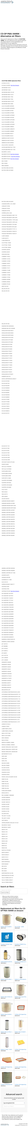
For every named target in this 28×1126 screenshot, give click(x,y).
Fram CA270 (4, 489)
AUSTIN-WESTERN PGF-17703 (8, 147)
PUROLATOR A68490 (6, 790)
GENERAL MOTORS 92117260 (8, 572)
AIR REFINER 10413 (6, 87)
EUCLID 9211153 (5, 446)
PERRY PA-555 (5, 779)
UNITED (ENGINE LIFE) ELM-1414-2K (10, 822)
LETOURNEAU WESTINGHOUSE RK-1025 (11, 696)
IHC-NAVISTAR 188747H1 (7, 602)
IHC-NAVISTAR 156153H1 (7, 593)
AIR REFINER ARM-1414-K (7, 94)
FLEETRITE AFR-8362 (6, 482)
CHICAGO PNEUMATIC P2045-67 (9, 233)
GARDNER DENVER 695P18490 (9, 508)
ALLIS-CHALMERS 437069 (7, 110)
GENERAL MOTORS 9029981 (8, 535)
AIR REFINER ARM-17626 (7, 99)
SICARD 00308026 (6, 797)
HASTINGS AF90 (5, 588)
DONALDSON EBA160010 (7, 330)
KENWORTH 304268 (6, 662)
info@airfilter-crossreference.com (21, 1125)
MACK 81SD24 (5, 740)
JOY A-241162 (5, 655)
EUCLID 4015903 (5, 381)
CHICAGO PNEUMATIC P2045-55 (9, 231)
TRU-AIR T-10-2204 (6, 815)
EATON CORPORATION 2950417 (9, 378)
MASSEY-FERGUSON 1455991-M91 (10, 749)
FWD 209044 (5, 496)
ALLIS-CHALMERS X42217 (7, 133)
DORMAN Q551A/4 (6, 376)
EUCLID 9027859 (5, 385)
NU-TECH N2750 (5, 767)
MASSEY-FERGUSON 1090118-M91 (10, 747)
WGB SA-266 (4, 841)
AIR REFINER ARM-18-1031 (8, 101)
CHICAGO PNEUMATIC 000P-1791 (9, 215)
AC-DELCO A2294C (6, 85)
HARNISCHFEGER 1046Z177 (8, 584)
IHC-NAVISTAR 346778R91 (8, 611)
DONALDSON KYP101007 (7, 337)
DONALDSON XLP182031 (7, 374)
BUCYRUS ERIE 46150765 (7, 168)
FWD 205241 (5, 492)
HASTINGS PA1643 (6, 591)
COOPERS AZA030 (6, 249)
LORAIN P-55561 (5, 726)
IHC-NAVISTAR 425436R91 (8, 616)
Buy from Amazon (15, 85)
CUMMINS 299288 (6, 279)
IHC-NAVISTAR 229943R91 (8, 605)
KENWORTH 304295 (6, 666)
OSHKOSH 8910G (6, 770)
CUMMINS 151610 (6, 265)
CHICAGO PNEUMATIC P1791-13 (9, 229)
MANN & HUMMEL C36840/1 (8, 744)
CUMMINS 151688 (6, 270)
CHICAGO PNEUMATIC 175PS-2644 (10, 220)
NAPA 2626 (4, 758)
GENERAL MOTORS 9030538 (8, 568)
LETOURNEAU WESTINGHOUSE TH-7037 (11, 708)
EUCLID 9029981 (5, 392)
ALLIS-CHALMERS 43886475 (8, 129)
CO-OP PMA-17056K (6, 242)
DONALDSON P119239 (7, 360)
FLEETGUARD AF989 (6, 475)
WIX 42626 (4, 870)
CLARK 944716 (5, 238)
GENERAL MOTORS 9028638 (8, 530)
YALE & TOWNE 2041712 (7, 877)
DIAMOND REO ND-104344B (8, 328)
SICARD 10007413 (6, 802)
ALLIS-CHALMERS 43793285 (8, 124)
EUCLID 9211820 (5, 448)
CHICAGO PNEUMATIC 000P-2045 (9, 217)
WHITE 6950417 (5, 854)
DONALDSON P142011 (7, 367)
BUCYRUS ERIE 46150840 (7, 170)
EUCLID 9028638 (5, 388)
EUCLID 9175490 (5, 401)
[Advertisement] (14, 18)
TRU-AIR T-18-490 (6, 818)
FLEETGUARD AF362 (6, 471)
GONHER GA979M (6, 577)
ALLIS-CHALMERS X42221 (7, 135)
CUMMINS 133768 (6, 261)
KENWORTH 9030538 (6, 673)
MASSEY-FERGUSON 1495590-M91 (10, 751)
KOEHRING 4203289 (6, 680)
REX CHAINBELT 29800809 (8, 795)
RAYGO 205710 (5, 793)
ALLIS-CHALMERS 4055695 (8, 106)
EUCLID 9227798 (5, 455)
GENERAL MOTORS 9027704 (8, 526)
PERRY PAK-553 (5, 783)
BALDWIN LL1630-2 (6, 151)
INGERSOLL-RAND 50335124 (8, 639)
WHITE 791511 (5, 857)
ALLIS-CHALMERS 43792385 (8, 119)
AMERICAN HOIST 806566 (8, 142)
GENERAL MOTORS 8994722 (8, 524)
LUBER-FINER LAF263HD (7, 731)
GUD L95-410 (5, 582)
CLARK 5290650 (5, 236)
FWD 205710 (5, 494)
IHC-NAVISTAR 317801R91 (8, 607)
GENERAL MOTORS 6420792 (8, 519)
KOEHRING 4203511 (6, 683)
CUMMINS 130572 (6, 256)
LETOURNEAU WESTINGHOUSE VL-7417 (11, 721)
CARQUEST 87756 (6, 210)
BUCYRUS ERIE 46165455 (7, 201)
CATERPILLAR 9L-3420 (7, 213)
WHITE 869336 (5, 859)
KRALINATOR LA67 (6, 689)
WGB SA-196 (4, 836)
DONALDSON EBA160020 (7, 333)
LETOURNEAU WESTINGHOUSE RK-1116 (11, 699)
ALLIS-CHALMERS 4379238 (8, 117)
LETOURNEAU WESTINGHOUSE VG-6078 (11, 715)
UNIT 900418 (5, 820)
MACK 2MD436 (5, 738)
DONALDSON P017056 (7, 344)
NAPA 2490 (4, 756)
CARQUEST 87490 (6, 206)
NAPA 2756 (4, 760)
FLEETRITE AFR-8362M (7, 485)
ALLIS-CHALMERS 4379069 (8, 113)
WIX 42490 (4, 868)
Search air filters (5, 892)
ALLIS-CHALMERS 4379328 (8, 122)
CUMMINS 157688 (6, 275)
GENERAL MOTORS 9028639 (8, 533)
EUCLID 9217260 (5, 452)
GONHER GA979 (5, 575)
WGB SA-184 (4, 829)
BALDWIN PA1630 (6, 154)
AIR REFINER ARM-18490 (7, 103)
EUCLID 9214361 (5, 450)
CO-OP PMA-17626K (6, 245)
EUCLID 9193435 (5, 408)
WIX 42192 (4, 866)
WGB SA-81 (4, 845)
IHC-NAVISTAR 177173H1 (7, 600)
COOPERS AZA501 (6, 252)
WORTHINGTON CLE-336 (7, 873)
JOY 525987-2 (5, 650)
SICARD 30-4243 (5, 806)
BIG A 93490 (4, 161)
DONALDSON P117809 (7, 356)
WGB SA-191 (4, 834)
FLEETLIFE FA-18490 (6, 478)
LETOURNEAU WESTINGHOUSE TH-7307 (11, 710)
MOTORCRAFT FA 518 (7, 754)
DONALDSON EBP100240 (7, 335)
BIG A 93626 (4, 163)
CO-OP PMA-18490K (6, 247)
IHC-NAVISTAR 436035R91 (8, 625)
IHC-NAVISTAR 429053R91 (8, 618)
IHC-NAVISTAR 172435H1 (7, 598)
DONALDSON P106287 (7, 353)
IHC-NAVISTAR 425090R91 (8, 614)
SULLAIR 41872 (5, 813)
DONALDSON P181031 (7, 369)
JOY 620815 (4, 653)
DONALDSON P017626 (7, 346)
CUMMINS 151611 (6, 268)
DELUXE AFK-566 (5, 323)
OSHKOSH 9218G (6, 772)
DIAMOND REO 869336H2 (8, 326)
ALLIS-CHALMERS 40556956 (8, 108)
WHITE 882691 (5, 864)
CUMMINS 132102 (6, 258)
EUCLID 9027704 (5, 383)
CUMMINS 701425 (6, 284)
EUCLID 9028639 (5, 390)
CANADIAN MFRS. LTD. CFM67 (9, 203)
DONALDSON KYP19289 (7, 339)
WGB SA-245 (4, 838)
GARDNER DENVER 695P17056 (9, 505)
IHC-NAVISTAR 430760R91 (8, 621)
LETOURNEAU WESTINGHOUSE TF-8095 (11, 701)
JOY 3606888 (5, 646)
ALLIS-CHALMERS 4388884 (8, 131)
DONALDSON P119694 (7, 365)
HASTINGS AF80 (5, 586)
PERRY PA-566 (5, 781)
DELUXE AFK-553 (5, 288)
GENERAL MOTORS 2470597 (8, 510)
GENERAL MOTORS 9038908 (8, 570)
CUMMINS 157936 (6, 277)
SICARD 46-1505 (5, 811)
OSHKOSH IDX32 (5, 774)
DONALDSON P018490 (7, 349)
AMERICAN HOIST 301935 (8, 140)
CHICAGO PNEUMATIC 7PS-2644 (9, 224)
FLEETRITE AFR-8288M (7, 480)
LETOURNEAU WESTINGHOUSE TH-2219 (11, 703)
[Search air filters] (14, 890)
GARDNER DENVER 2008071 (8, 501)
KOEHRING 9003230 (6, 687)
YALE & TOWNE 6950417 (7, 882)
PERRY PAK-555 (5, 786)
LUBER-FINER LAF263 (6, 728)
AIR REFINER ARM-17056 (7, 96)
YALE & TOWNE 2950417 (7, 880)
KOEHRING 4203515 (6, 685)
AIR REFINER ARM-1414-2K (8, 92)
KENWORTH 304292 (6, 664)
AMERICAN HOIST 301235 (8, 138)
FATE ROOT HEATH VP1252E (8, 462)
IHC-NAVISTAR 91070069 (7, 634)
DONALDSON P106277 (7, 351)
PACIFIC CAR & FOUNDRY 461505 (9, 776)
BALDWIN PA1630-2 (6, 156)
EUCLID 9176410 (5, 404)
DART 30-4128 (5, 286)
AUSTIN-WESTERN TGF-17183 (8, 149)
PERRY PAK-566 (5, 788)
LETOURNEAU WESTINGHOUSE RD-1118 (11, 694)
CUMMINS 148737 (6, 263)
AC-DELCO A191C (6, 83)
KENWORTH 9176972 (6, 678)
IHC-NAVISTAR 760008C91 (8, 632)
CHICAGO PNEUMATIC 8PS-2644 (9, 226)
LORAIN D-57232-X (6, 724)
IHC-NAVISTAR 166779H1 (7, 595)
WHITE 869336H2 (6, 861)
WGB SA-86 (4, 848)
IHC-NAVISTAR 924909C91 (8, 637)
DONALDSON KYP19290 (7, 342)
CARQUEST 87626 (6, 208)
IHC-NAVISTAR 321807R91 (8, 609)
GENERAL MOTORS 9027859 (8, 528)
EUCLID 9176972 (5, 406)
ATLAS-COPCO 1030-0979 (7, 145)
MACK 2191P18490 (6, 735)
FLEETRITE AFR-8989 (6, 487)
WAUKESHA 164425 (6, 827)
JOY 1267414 (5, 644)
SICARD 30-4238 (5, 804)
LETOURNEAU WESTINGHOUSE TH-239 (11, 705)
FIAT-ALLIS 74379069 (6, 469)
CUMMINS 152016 (6, 272)
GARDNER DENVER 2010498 (8, 503)
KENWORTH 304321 (6, 669)
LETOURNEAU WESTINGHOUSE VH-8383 (11, 717)
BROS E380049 (5, 165)
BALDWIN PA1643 (6, 158)
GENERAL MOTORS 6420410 (8, 517)
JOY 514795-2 (5, 648)
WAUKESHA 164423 (6, 825)
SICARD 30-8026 (5, 809)
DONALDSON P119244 (7, 362)
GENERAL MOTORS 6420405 (8, 514)
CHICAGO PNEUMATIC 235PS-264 (9, 222)
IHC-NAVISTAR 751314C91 (8, 627)
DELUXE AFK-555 (5, 291)
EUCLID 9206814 (5, 411)
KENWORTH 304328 (6, 671)
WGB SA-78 (4, 843)
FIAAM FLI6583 (5, 464)
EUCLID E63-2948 (6, 459)
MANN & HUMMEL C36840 (8, 742)
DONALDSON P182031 (7, 372)
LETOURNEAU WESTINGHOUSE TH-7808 (11, 712)
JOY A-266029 (5, 657)
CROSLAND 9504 (5, 254)
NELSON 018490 (5, 763)
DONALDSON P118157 (7, 358)
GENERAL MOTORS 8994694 (8, 521)
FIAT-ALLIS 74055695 (6, 466)
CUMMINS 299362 (6, 281)
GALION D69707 (5, 498)
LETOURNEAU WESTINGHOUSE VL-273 (10, 719)
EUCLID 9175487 (5, 399)
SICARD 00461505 (6, 799)
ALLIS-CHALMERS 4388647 (8, 126)
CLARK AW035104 (6, 240)
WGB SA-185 (4, 831)
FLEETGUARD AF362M (7, 473)
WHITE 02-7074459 (6, 850)
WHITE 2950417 (5, 852)
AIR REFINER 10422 (6, 90)
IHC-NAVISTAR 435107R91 (8, 623)
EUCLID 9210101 (5, 413)
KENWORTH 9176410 (6, 676)
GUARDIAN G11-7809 (7, 579)
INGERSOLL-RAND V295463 (8, 641)
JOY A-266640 (5, 660)
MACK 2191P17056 (6, 733)
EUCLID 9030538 (5, 394)
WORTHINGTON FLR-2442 (8, 875)
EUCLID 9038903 (5, 397)
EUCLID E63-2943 (6, 457)
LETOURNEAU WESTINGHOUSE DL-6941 (11, 692)
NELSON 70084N (5, 765)
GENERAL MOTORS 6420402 (8, 512)
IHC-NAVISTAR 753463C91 (8, 630)
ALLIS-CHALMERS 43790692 (8, 115)
